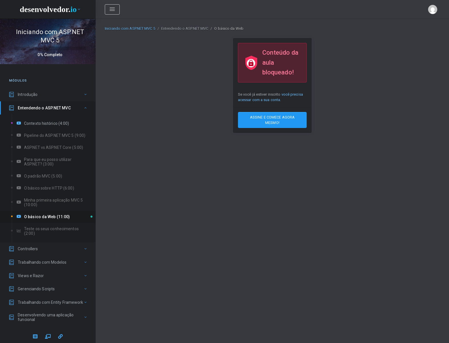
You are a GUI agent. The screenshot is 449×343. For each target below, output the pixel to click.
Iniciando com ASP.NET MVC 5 (130, 28)
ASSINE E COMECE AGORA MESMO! (272, 120)
